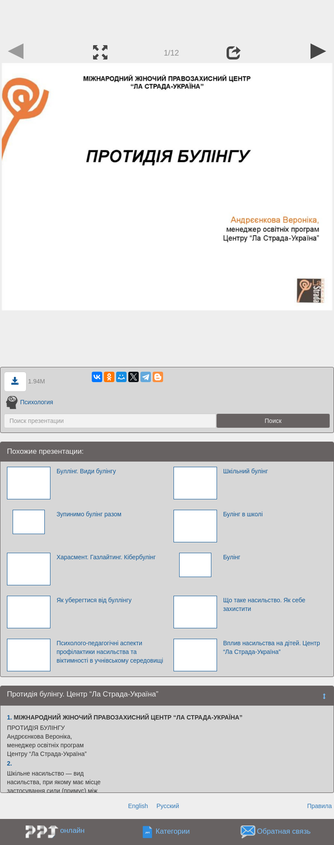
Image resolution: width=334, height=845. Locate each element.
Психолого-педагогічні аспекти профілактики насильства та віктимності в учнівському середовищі (110, 652)
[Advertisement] (167, 19)
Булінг (231, 557)
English (138, 805)
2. (9, 763)
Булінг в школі (243, 514)
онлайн (72, 830)
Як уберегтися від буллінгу (94, 600)
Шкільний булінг (245, 471)
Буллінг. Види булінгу (86, 471)
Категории (173, 832)
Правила (319, 805)
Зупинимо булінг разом (89, 514)
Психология (29, 402)
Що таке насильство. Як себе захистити (264, 604)
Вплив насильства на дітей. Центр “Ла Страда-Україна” (271, 647)
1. (9, 717)
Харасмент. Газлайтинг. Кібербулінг (106, 557)
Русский (168, 805)
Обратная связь (284, 832)
